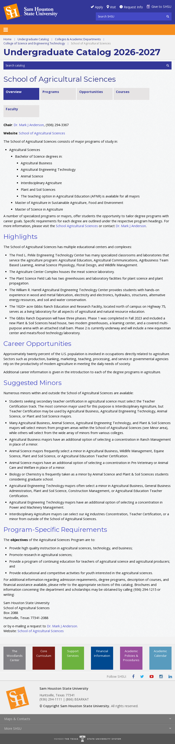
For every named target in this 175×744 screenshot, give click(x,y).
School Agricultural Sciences (77, 226)
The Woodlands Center (15, 655)
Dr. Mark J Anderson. (62, 626)
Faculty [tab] (12, 109)
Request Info (133, 7)
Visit (113, 7)
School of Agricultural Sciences (42, 133)
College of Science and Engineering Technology (34, 43)
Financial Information (102, 653)
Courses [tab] (123, 92)
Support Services (73, 653)
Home (7, 39)
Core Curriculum (43, 653)
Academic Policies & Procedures (131, 655)
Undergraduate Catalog (33, 39)
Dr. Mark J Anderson (29, 125)
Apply (99, 7)
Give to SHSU (161, 6)
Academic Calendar (160, 653)
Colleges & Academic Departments (78, 39)
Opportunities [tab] (91, 92)
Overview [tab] (13, 92)
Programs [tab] (50, 92)
